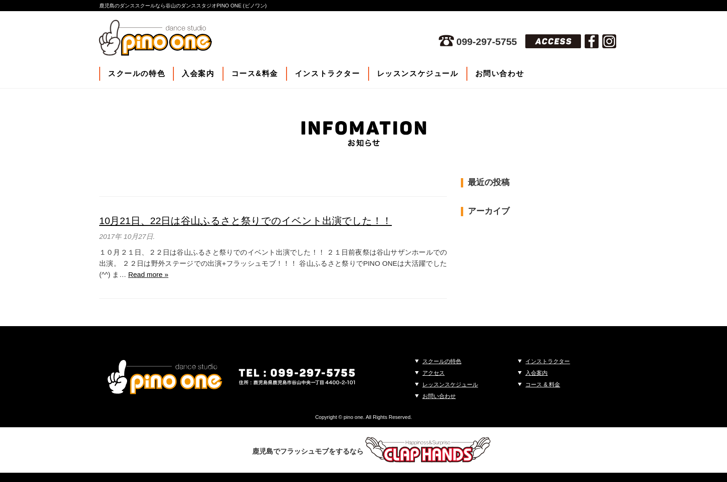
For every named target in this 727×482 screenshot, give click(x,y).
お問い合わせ (499, 73)
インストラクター (327, 73)
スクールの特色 (136, 73)
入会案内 (198, 73)
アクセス (433, 373)
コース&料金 (254, 73)
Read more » (148, 274)
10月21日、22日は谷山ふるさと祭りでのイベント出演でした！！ (245, 220)
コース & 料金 (542, 384)
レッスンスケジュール (418, 73)
